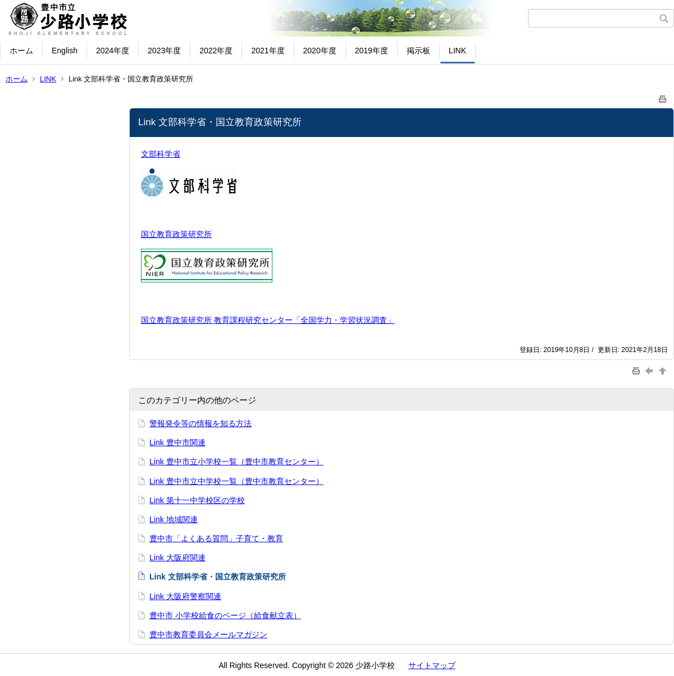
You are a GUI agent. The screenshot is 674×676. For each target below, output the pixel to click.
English (65, 50)
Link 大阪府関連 (177, 557)
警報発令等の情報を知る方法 (200, 423)
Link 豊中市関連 (177, 442)
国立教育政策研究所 (176, 234)
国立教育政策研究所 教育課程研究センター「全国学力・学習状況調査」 (268, 320)
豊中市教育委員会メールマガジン (208, 634)
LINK (457, 50)
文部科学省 (160, 153)
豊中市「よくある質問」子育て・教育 (216, 538)
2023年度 (164, 50)
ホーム (21, 50)
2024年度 (112, 50)
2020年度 (319, 50)
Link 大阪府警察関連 (185, 596)
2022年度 (216, 50)
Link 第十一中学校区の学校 (197, 500)
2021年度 (267, 50)
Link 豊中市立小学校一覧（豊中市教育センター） (236, 461)
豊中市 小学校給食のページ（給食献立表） (225, 615)
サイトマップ (432, 665)
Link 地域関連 (173, 519)
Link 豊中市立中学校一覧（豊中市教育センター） (236, 481)
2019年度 (371, 50)
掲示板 (418, 50)
